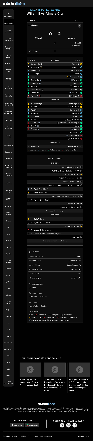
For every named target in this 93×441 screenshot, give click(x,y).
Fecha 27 (78, 20)
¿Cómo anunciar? (84, 436)
